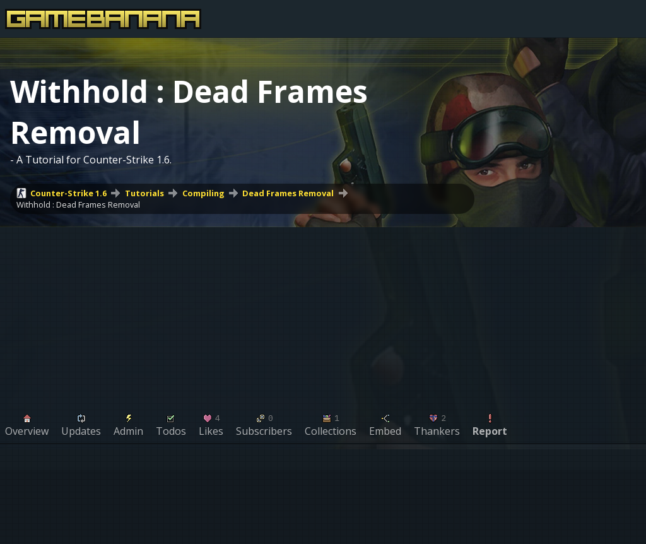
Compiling (203, 193)
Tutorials (144, 193)
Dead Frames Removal (288, 193)
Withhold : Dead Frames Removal (78, 204)
